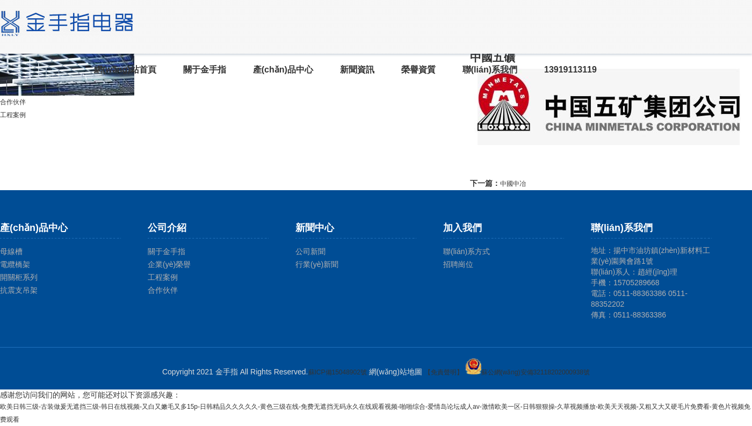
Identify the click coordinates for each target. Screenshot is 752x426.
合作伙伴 (13, 102)
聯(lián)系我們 (489, 69)
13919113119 (570, 69)
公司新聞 (310, 251)
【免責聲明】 (443, 372)
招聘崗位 (458, 264)
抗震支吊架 (19, 290)
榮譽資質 (418, 69)
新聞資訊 (357, 69)
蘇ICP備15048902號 (337, 372)
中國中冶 (513, 183)
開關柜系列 (19, 277)
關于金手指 (204, 69)
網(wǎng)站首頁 (125, 69)
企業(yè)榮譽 (169, 264)
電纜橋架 (15, 264)
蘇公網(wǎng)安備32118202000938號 (527, 372)
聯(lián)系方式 (466, 251)
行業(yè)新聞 (316, 264)
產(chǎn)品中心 (283, 69)
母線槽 (11, 251)
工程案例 (13, 115)
